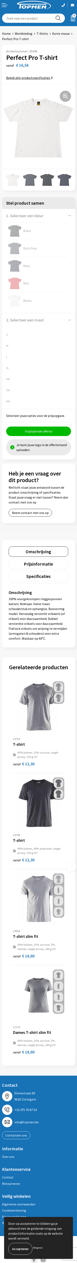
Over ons (8, 1157)
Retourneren (11, 1184)
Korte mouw (61, 33)
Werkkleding (23, 33)
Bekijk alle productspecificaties (29, 78)
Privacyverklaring (14, 1217)
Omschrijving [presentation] (38, 551)
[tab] (38, 551)
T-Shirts (42, 33)
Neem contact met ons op (30, 513)
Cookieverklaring (14, 1210)
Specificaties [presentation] (38, 576)
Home (6, 33)
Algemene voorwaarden (18, 1204)
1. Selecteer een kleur (24, 215)
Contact (8, 1177)
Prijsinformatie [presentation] (38, 564)
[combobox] (27, 18)
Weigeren (38, 1247)
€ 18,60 (23, 955)
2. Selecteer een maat (25, 319)
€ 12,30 (23, 763)
